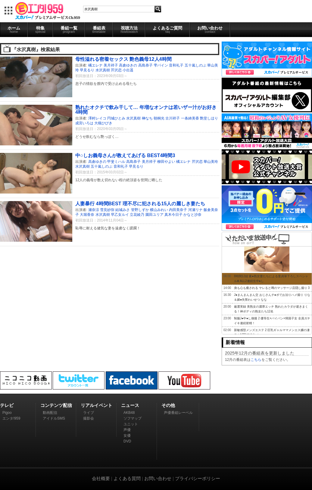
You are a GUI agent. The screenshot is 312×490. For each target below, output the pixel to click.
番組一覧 (69, 29)
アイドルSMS (54, 418)
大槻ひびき (103, 123)
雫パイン (161, 65)
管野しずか (140, 210)
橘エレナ (95, 65)
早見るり (87, 70)
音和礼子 (176, 65)
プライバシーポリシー (197, 478)
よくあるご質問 (167, 29)
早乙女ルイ (120, 214)
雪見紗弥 (107, 210)
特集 (40, 29)
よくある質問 (127, 478)
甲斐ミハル (116, 162)
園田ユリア (154, 214)
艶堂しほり (209, 118)
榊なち (147, 118)
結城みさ (122, 210)
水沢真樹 (102, 70)
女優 (127, 435)
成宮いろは (84, 123)
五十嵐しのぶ (195, 65)
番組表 (99, 29)
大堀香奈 (87, 214)
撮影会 (88, 418)
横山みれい (159, 210)
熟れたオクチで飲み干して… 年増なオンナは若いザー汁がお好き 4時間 (146, 109)
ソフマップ (132, 418)
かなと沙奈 (192, 214)
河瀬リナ (195, 210)
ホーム (14, 29)
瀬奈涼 (93, 210)
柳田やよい (166, 162)
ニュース (130, 405)
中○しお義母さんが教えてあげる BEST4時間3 (125, 155)
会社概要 (101, 478)
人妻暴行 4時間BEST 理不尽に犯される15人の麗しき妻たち (140, 203)
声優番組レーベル (178, 413)
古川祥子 (172, 118)
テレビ (7, 405)
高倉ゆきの (128, 65)
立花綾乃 (137, 214)
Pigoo (7, 413)
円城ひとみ (116, 118)
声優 (127, 430)
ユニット (130, 424)
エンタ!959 (11, 418)
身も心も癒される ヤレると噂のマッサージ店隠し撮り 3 (272, 288)
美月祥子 (111, 65)
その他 (168, 405)
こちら (256, 360)
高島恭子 (145, 65)
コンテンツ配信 (56, 405)
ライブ (88, 413)
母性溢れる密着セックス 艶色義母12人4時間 (123, 59)
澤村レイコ (97, 118)
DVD (127, 441)
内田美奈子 (178, 210)
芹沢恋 (116, 70)
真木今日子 (173, 214)
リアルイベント (96, 405)
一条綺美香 (190, 118)
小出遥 (128, 70)
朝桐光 (159, 118)
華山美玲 (211, 162)
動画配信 (50, 413)
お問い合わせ (210, 29)
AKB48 (129, 413)
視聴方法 (129, 29)
